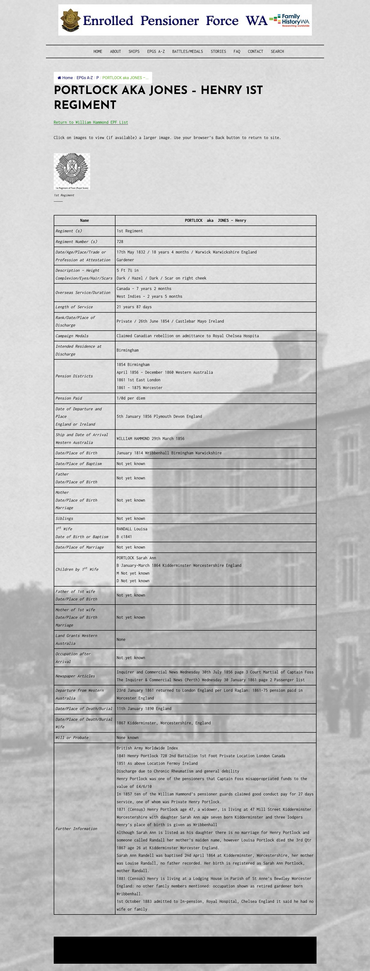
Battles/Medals (187, 51)
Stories (218, 51)
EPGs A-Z (156, 51)
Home (98, 51)
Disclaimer (68, 953)
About (115, 51)
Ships (134, 51)
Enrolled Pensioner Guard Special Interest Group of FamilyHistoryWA (170, 941)
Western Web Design (109, 947)
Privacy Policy (94, 953)
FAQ (237, 51)
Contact (255, 51)
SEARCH (277, 51)
